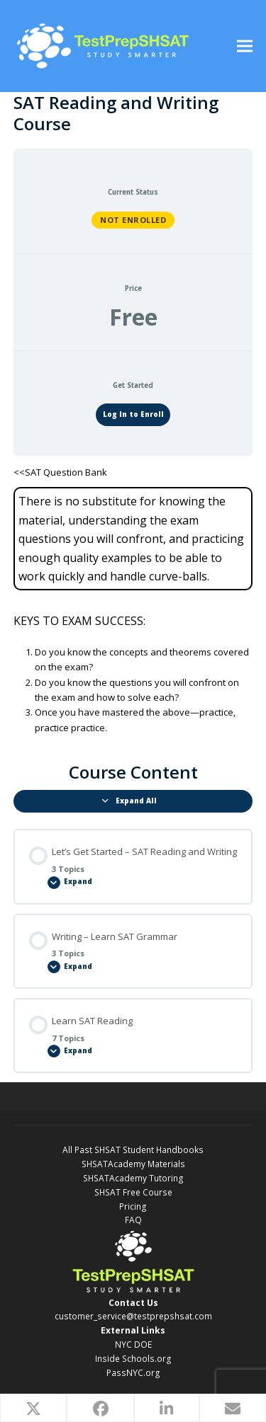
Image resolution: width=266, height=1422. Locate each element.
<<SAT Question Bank (60, 472)
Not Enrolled (133, 219)
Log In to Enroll (133, 414)
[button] (245, 46)
